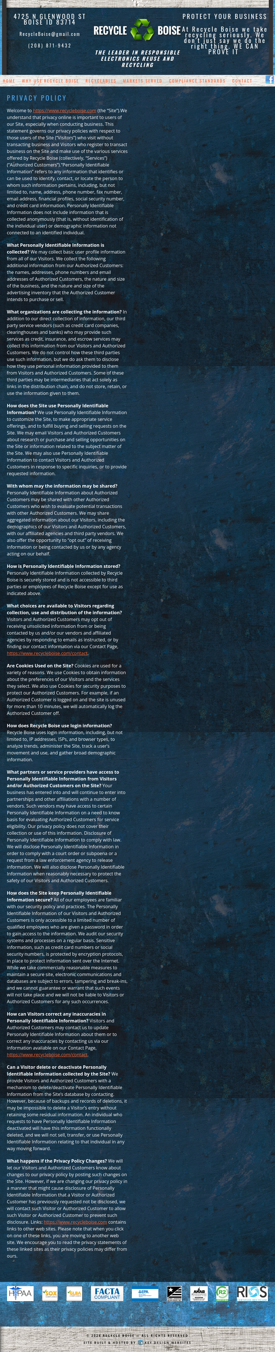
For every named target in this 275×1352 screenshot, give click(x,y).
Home (9, 80)
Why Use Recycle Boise (50, 80)
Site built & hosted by (137, 1343)
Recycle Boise (119, 1336)
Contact (242, 80)
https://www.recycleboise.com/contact (47, 653)
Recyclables (101, 80)
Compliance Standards (197, 80)
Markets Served (143, 80)
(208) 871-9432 (50, 45)
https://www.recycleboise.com (64, 110)
